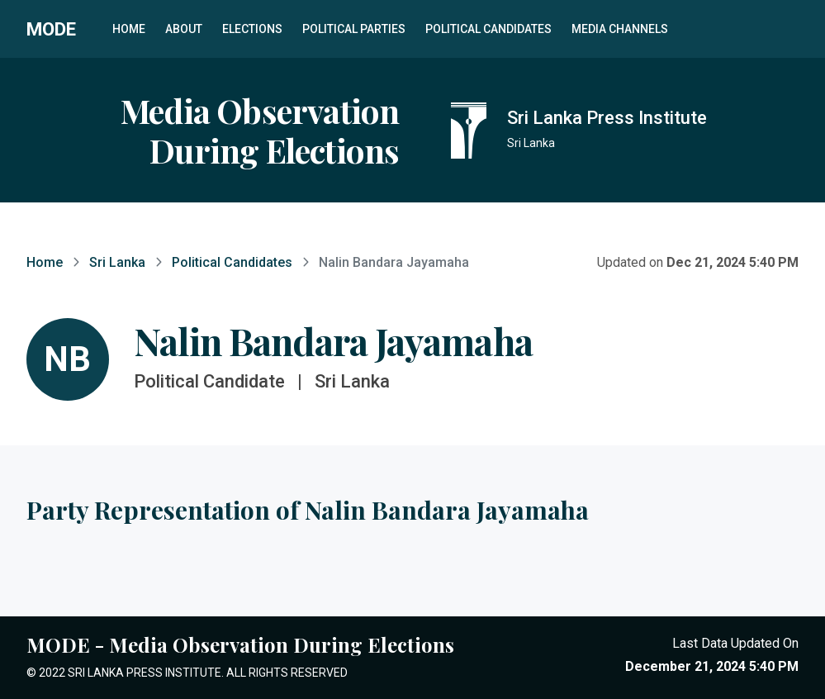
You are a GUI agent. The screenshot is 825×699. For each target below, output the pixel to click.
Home (128, 29)
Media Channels (619, 29)
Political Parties (353, 29)
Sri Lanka (117, 262)
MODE (51, 29)
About (183, 29)
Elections (252, 29)
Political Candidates (488, 29)
